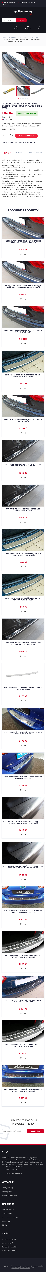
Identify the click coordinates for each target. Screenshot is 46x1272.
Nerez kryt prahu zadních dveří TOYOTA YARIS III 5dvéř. (23, 420)
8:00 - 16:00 (6, 4)
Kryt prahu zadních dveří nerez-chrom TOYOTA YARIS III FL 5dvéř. (23, 554)
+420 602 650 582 (9, 2)
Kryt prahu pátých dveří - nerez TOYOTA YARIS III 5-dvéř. (23, 688)
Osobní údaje (7, 1214)
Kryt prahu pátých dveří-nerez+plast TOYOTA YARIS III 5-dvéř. (23, 1045)
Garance (20, 153)
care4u (40, 1266)
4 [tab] (25, 98)
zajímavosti (15, 1268)
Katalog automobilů (9, 1251)
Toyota (26, 37)
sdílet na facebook (27, 142)
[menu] (27, 28)
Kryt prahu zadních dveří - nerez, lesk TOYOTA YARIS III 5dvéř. (23, 510)
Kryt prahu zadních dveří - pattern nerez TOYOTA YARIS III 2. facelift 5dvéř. (23, 867)
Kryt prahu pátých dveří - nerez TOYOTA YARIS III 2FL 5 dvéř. (23, 733)
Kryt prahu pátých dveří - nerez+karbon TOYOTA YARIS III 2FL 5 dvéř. (23, 1090)
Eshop (4, 37)
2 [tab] (20, 98)
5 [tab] (27, 98)
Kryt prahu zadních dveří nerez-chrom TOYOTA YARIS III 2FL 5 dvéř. (23, 376)
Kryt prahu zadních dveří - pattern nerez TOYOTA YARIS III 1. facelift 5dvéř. (23, 822)
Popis (7, 153)
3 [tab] (23, 98)
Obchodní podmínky (10, 1217)
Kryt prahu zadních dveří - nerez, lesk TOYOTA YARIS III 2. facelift (23, 465)
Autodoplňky (7, 1192)
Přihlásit (35, 1131)
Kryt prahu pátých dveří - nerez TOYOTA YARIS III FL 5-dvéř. (23, 777)
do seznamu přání (9, 142)
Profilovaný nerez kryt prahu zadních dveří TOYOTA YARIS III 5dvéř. (23, 242)
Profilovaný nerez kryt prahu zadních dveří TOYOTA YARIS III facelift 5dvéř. (23, 286)
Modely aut (6, 1221)
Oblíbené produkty (9, 1247)
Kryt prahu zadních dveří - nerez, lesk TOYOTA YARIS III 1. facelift (23, 643)
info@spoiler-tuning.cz (26, 2)
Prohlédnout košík (9, 1239)
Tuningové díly (15, 37)
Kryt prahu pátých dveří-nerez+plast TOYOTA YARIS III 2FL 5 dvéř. (23, 956)
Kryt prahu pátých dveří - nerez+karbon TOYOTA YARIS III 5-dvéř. (23, 1001)
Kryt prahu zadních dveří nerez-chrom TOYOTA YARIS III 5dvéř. (23, 599)
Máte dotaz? (35, 153)
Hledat (21, 20)
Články (4, 1225)
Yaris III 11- (35, 37)
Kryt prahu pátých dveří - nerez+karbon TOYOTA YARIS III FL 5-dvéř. (23, 911)
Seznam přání (7, 1243)
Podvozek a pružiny (9, 1195)
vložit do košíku (24, 136)
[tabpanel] (23, 91)
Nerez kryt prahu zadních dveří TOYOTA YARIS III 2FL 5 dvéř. (23, 331)
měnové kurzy (25, 1268)
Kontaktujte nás (8, 1210)
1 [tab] (18, 98)
